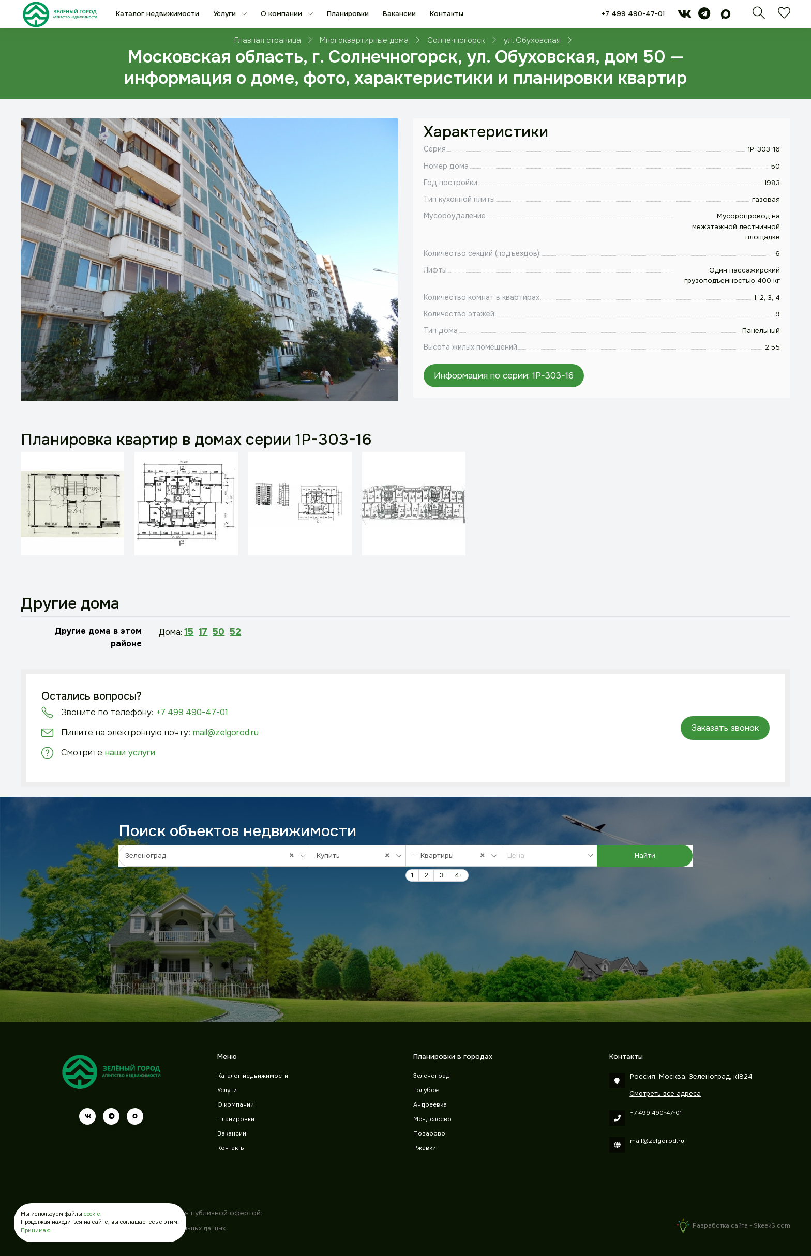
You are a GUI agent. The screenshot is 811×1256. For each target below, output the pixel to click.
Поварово (429, 1134)
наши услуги (130, 752)
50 (218, 632)
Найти (645, 855)
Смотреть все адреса (665, 1093)
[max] (725, 15)
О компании (282, 13)
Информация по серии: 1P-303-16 (504, 375)
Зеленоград (431, 1076)
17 (203, 632)
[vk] (685, 15)
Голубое (426, 1090)
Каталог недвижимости (157, 13)
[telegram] (704, 15)
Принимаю (35, 1230)
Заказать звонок (725, 727)
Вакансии (399, 13)
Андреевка (430, 1105)
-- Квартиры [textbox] (451, 855)
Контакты (446, 13)
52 (235, 632)
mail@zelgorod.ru (226, 732)
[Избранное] (784, 15)
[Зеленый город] (60, 14)
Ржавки (424, 1148)
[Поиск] (759, 15)
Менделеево (432, 1119)
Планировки (348, 13)
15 (188, 632)
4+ (459, 875)
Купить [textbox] (356, 855)
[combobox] (214, 855)
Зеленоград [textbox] (212, 855)
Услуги (225, 13)
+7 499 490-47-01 (633, 13)
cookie (92, 1213)
